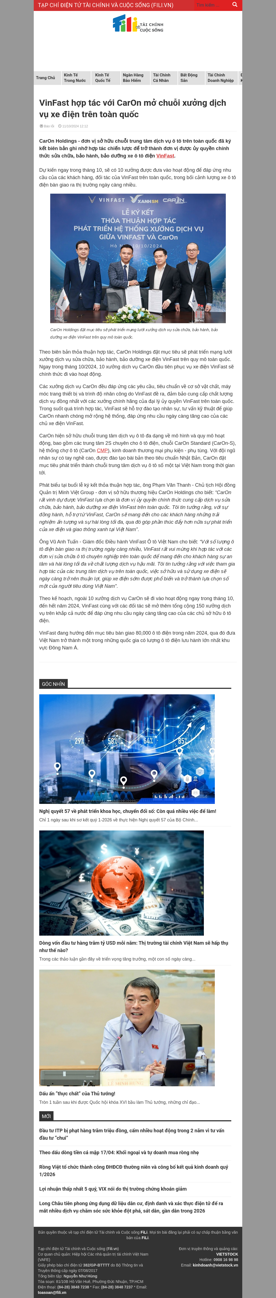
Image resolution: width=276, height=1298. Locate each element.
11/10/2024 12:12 (73, 125)
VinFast (165, 156)
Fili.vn (113, 1249)
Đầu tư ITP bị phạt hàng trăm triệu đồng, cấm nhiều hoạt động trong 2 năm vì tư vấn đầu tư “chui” (131, 1134)
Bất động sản (189, 78)
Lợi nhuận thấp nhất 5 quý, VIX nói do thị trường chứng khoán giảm (113, 1189)
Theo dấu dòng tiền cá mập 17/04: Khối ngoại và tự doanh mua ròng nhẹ (119, 1152)
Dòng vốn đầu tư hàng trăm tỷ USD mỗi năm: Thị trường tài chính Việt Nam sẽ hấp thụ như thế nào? (133, 946)
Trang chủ (45, 77)
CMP (102, 450)
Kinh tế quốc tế (102, 78)
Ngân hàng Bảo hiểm (133, 78)
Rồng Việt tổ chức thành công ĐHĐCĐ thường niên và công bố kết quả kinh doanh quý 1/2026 (133, 1170)
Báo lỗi (47, 125)
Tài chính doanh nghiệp (221, 78)
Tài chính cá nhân (161, 78)
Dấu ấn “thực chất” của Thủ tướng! (77, 1093)
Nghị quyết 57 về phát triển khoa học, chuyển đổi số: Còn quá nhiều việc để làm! (127, 811)
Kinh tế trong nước (75, 78)
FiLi (143, 1232)
